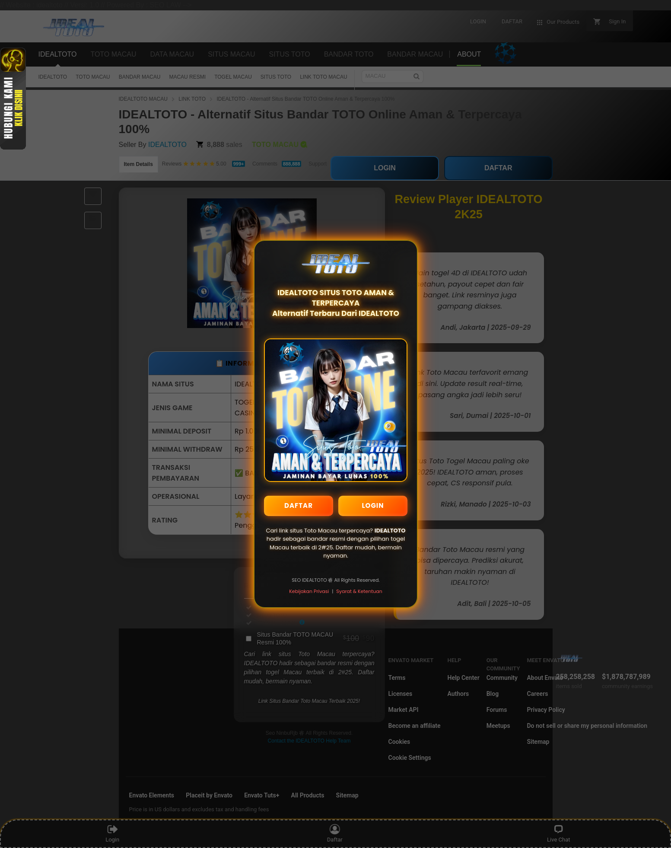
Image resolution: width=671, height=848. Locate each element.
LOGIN (373, 505)
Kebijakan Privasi (309, 591)
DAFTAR (298, 505)
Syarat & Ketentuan (359, 591)
